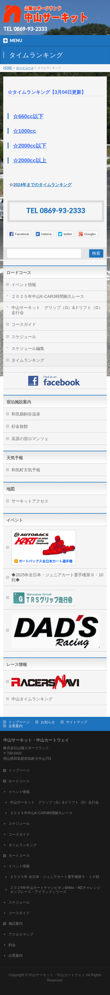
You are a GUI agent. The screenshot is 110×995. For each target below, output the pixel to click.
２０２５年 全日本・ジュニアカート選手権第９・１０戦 (54, 877)
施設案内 (16, 923)
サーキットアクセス (29, 501)
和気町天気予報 (25, 470)
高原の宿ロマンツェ (29, 438)
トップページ (19, 722)
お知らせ (48, 722)
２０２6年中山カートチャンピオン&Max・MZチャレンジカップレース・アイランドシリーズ (55, 890)
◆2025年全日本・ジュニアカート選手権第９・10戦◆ (57, 577)
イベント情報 (23, 284)
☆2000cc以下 (29, 146)
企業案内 (16, 726)
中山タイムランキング (32, 699)
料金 (12, 945)
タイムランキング (27, 360)
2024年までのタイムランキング (42, 184)
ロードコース (18, 272)
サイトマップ (76, 722)
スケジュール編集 (27, 348)
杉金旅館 (19, 426)
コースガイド (23, 324)
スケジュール (23, 336)
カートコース (19, 856)
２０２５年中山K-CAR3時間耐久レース (47, 296)
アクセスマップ (21, 934)
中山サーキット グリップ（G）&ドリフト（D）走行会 (56, 310)
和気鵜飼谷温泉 (25, 414)
